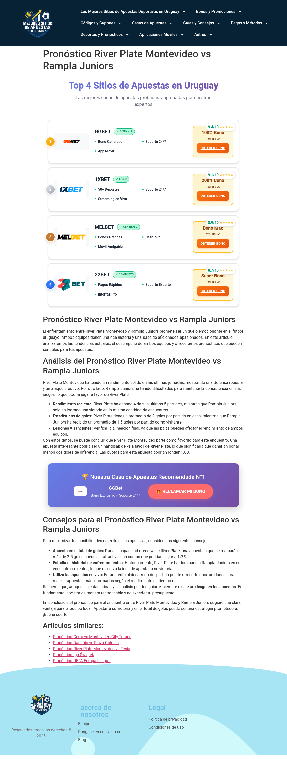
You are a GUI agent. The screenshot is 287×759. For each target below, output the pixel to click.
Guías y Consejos (202, 23)
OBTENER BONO (212, 148)
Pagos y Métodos (250, 23)
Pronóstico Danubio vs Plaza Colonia (86, 646)
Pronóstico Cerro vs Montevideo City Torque (92, 640)
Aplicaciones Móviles (161, 34)
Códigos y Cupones (101, 23)
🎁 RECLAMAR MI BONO (180, 494)
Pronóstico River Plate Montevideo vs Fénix (91, 652)
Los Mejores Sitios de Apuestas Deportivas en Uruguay (133, 11)
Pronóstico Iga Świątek (73, 658)
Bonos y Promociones (219, 11)
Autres (203, 34)
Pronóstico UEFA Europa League (82, 664)
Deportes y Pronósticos (105, 34)
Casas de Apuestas (152, 23)
